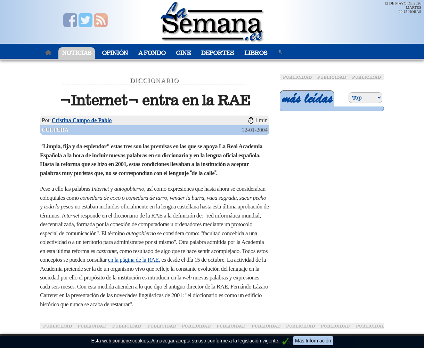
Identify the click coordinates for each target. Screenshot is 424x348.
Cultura (55, 130)
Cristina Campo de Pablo (82, 120)
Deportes (217, 53)
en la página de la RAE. (134, 259)
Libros (255, 53)
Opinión (115, 53)
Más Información (313, 340)
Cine (183, 53)
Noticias (76, 53)
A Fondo (151, 53)
